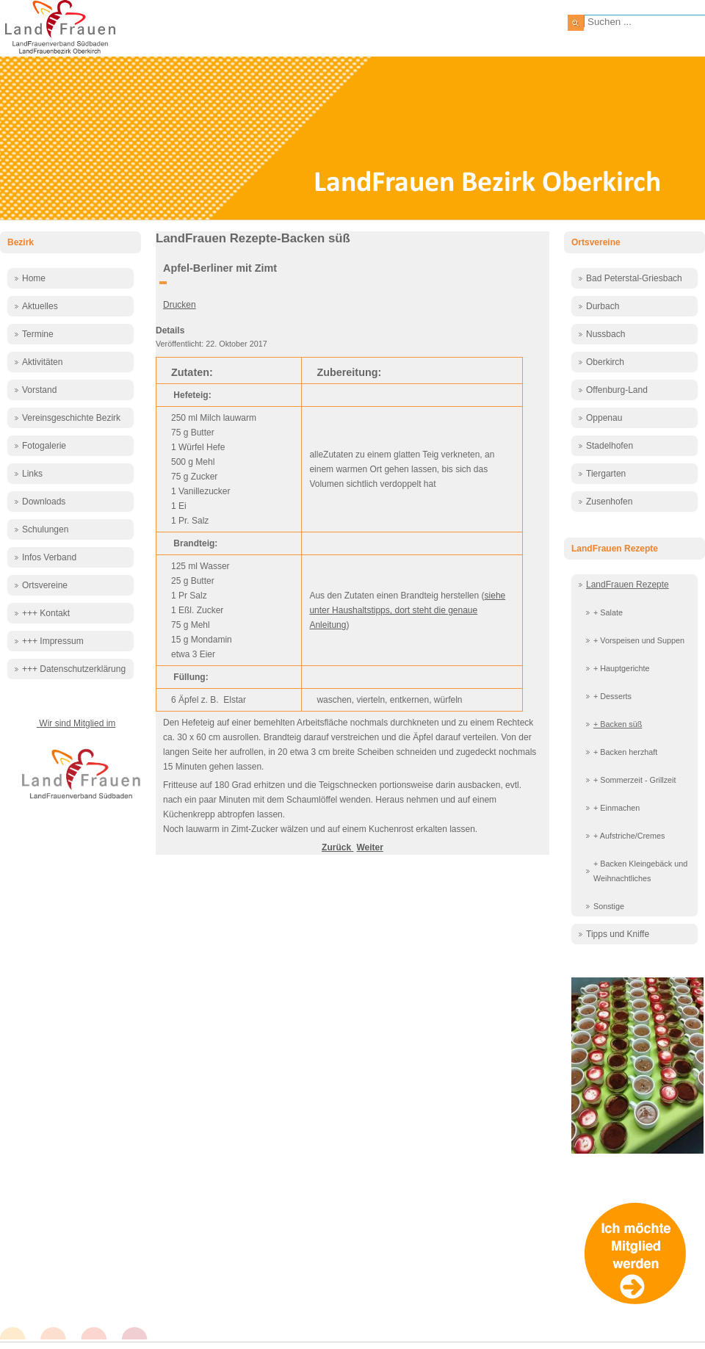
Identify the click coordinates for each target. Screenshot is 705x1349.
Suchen (576, 23)
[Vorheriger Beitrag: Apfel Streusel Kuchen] (337, 847)
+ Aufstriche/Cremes (629, 835)
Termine (38, 334)
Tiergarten (606, 474)
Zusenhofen (609, 501)
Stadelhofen (609, 446)
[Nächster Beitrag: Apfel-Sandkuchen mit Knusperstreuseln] (369, 847)
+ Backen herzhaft (625, 752)
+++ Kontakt (46, 613)
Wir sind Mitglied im (76, 723)
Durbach (602, 306)
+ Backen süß (617, 724)
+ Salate (608, 612)
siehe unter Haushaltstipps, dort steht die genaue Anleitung (407, 610)
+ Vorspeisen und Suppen (638, 640)
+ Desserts (612, 696)
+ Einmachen (616, 807)
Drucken (179, 305)
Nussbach (605, 334)
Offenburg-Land (617, 390)
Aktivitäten (42, 362)
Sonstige (608, 906)
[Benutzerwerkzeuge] (163, 282)
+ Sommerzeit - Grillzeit (634, 779)
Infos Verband (49, 557)
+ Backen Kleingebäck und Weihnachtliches (640, 871)
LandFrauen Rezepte (627, 584)
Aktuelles (40, 306)
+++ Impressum (53, 641)
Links (32, 474)
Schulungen (45, 529)
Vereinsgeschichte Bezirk (71, 418)
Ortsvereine (45, 585)
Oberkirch (605, 362)
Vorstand (39, 390)
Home (34, 278)
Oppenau (604, 418)
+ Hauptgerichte (621, 668)
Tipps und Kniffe (617, 934)
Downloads (43, 501)
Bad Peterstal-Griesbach (634, 278)
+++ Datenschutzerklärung (74, 669)
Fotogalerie (44, 446)
